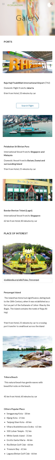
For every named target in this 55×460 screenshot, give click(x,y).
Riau (41, 305)
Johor (36, 305)
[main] (27, 18)
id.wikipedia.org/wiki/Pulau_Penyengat (21, 280)
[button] (3, 4)
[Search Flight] (27, 105)
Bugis (6, 308)
